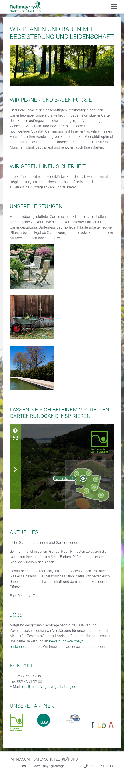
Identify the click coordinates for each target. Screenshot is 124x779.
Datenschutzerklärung (55, 759)
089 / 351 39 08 (101, 766)
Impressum (20, 759)
